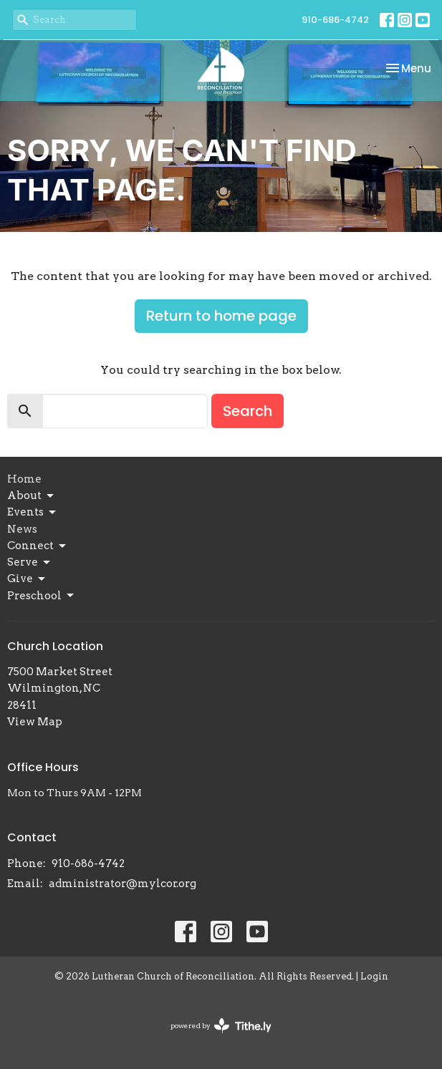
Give (27, 579)
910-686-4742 (335, 19)
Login (374, 976)
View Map (34, 721)
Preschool (41, 596)
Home (24, 479)
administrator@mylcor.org (122, 883)
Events (32, 513)
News (22, 529)
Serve (29, 563)
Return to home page (221, 316)
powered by (221, 1026)
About (31, 496)
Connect (37, 546)
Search (247, 411)
